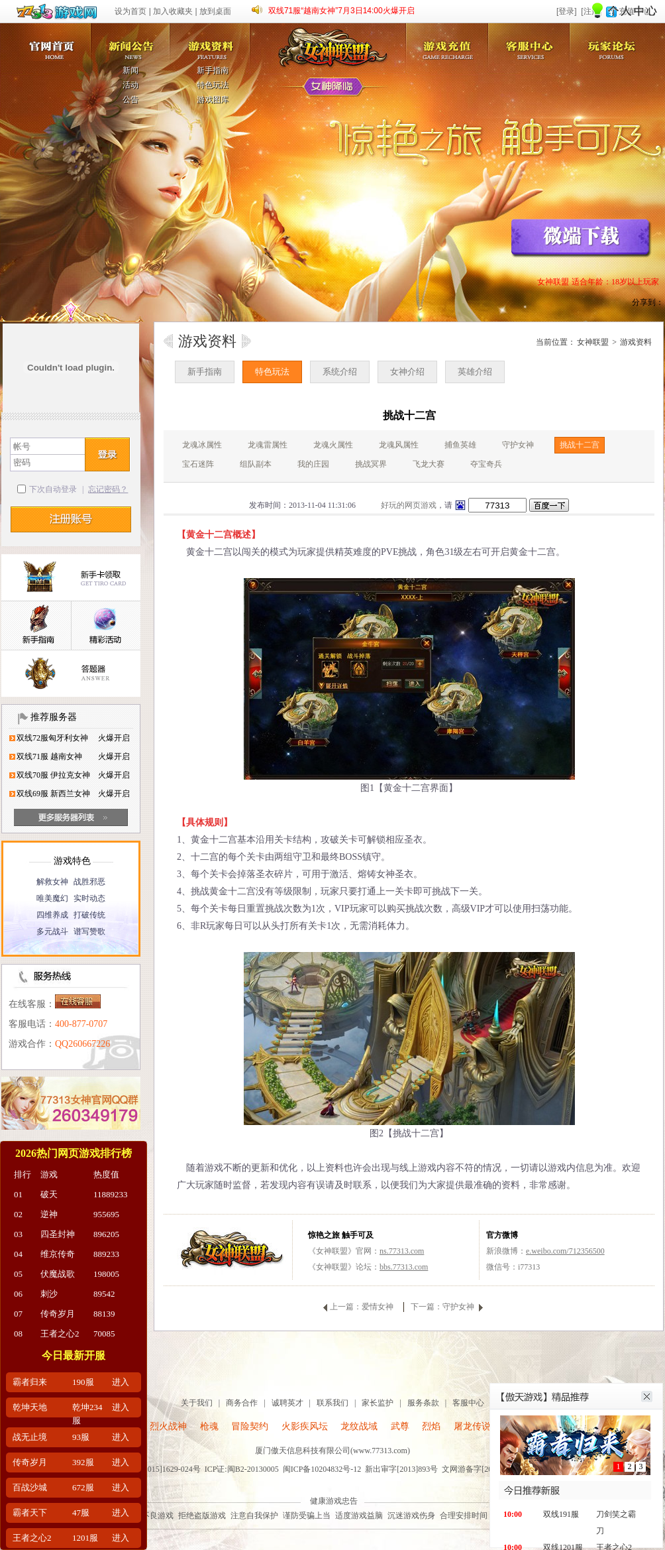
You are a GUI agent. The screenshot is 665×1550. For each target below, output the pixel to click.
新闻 (130, 70)
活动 (130, 84)
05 (18, 1274)
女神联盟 (49, 42)
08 (18, 1334)
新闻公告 (131, 42)
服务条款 (423, 1402)
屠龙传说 (472, 1426)
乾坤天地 (30, 1407)
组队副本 (256, 464)
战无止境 (30, 1437)
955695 (106, 1214)
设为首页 (130, 11)
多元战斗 (52, 931)
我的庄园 (313, 464)
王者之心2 (59, 1334)
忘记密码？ (108, 489)
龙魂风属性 (399, 444)
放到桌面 (215, 11)
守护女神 (518, 444)
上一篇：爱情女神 (361, 1306)
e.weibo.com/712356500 (565, 1251)
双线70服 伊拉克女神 (53, 775)
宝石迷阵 (198, 464)
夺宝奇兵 (486, 464)
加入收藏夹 (173, 11)
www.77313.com (380, 1450)
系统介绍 (340, 372)
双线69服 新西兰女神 (53, 793)
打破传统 (89, 915)
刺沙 (49, 1294)
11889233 (110, 1194)
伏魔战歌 (57, 1274)
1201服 (85, 1538)
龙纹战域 (359, 1426)
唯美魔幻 (52, 898)
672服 (83, 1487)
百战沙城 (30, 1487)
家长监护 (377, 1402)
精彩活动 (105, 626)
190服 (83, 1382)
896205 (106, 1234)
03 (18, 1234)
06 (18, 1294)
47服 (80, 1513)
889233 (106, 1254)
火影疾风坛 (304, 1426)
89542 (104, 1294)
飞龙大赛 (428, 464)
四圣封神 (57, 1234)
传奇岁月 (57, 1314)
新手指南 (213, 70)
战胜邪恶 (89, 881)
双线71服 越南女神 (49, 756)
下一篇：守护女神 (442, 1306)
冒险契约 (249, 1426)
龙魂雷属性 (267, 444)
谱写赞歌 (89, 931)
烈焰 (431, 1426)
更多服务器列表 (71, 817)
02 (18, 1214)
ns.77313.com (402, 1251)
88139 (104, 1314)
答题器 (70, 673)
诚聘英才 (287, 1402)
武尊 (400, 1426)
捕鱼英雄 (460, 444)
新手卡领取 (70, 577)
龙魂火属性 (333, 444)
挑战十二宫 (579, 444)
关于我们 (197, 1402)
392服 (83, 1462)
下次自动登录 (53, 489)
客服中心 (532, 42)
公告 (130, 99)
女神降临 (333, 87)
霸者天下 (30, 1513)
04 (18, 1254)
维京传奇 (57, 1254)
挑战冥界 (371, 464)
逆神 (49, 1214)
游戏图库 (213, 99)
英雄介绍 (475, 372)
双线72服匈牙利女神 (52, 738)
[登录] (566, 11)
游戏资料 (213, 42)
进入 (120, 1382)
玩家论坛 (614, 42)
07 (18, 1314)
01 (18, 1194)
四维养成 (52, 915)
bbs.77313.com (404, 1267)
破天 (49, 1194)
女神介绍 (407, 372)
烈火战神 (168, 1426)
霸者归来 (30, 1382)
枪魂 (209, 1426)
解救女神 (52, 881)
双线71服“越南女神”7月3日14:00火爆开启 (341, 10)
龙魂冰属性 (202, 444)
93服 (80, 1437)
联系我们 (332, 1402)
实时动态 (89, 898)
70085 (104, 1334)
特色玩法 (213, 84)
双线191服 (561, 1514)
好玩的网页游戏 (408, 505)
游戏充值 (450, 42)
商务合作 (242, 1402)
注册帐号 (71, 519)
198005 (106, 1274)
